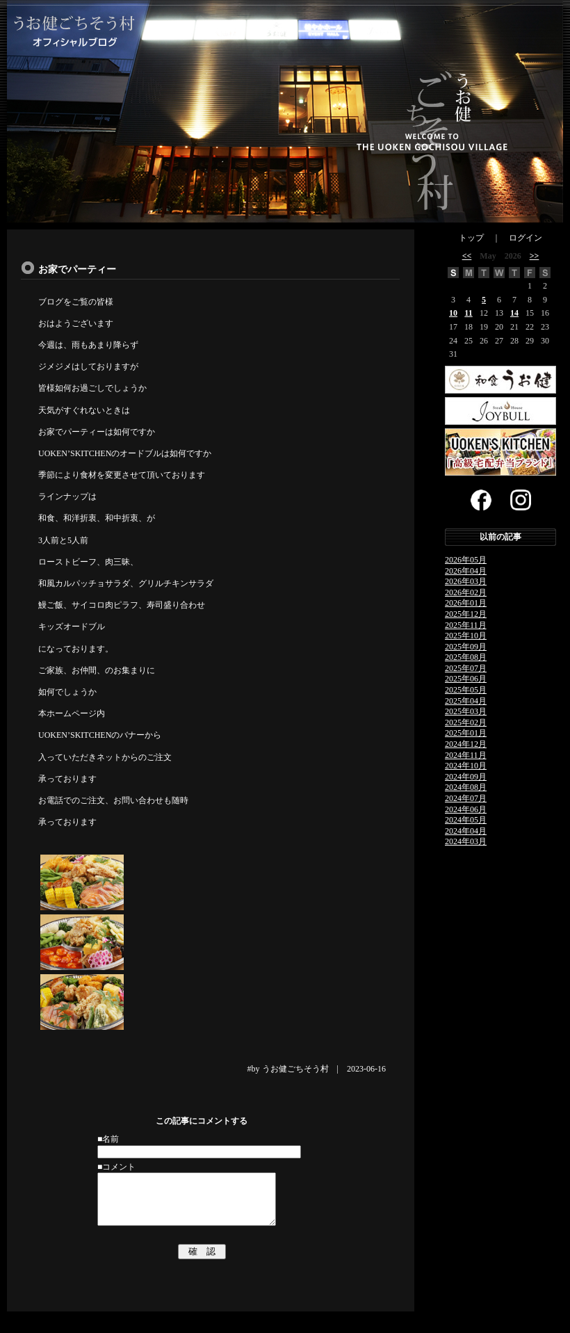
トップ (471, 238)
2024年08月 (466, 787)
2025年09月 (466, 647)
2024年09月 (466, 777)
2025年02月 (466, 722)
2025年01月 (466, 733)
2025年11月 (466, 625)
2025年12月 (466, 614)
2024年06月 (466, 809)
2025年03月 (466, 711)
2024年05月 (466, 820)
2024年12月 (466, 744)
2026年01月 (466, 603)
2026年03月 (466, 581)
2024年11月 (466, 755)
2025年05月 (466, 690)
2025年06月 (466, 679)
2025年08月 (466, 657)
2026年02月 (466, 592)
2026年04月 (466, 571)
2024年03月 (466, 841)
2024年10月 (466, 765)
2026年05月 (466, 560)
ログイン (525, 238)
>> (534, 256)
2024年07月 (466, 798)
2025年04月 (466, 701)
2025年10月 (466, 635)
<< (467, 256)
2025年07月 (466, 668)
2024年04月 (466, 831)
